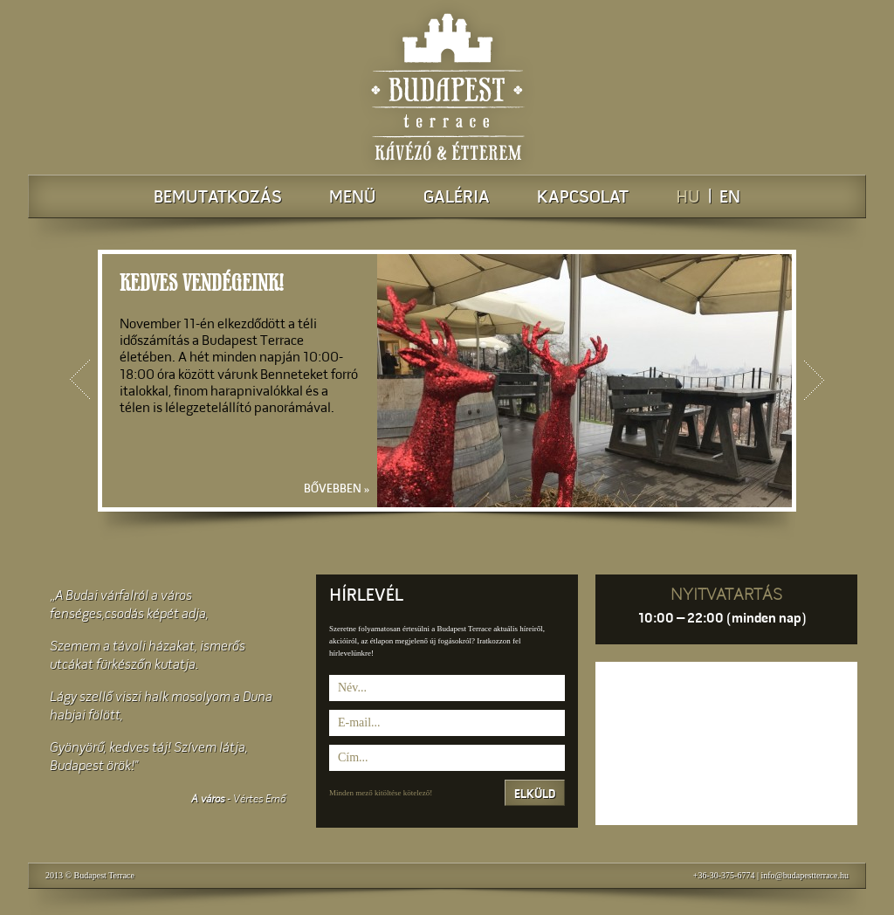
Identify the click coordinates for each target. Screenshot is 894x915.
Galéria (456, 198)
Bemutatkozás (218, 198)
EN (729, 198)
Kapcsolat (583, 198)
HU (688, 198)
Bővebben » (340, 489)
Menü (352, 198)
